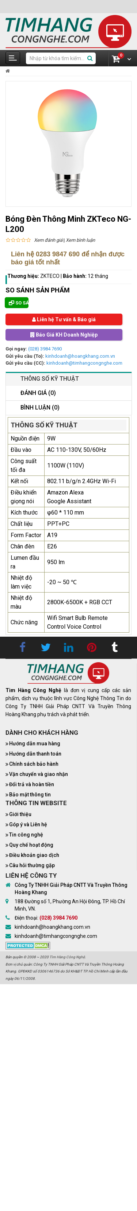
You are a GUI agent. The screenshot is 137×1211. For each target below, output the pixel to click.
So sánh (18, 303)
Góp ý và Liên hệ (28, 824)
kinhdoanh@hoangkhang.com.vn (80, 356)
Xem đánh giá (48, 240)
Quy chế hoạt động (31, 845)
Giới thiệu (20, 814)
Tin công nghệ (26, 835)
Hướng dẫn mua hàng (34, 743)
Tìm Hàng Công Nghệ (67, 957)
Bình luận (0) (40, 407)
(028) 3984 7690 (45, 349)
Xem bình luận (80, 240)
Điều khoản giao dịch (34, 855)
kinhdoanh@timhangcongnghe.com (84, 363)
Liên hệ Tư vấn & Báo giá (64, 319)
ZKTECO (50, 276)
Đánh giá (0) (38, 392)
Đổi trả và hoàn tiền (31, 784)
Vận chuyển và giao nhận (38, 774)
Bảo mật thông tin (30, 794)
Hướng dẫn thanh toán (35, 754)
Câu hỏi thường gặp (32, 865)
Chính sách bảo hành (33, 764)
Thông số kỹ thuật (49, 378)
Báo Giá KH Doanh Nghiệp (64, 335)
